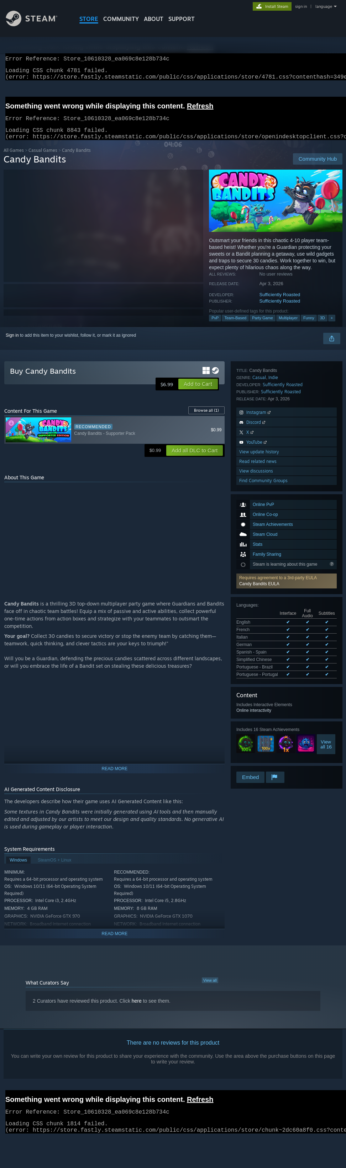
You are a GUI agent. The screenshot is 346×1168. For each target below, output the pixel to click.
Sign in (12, 343)
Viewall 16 (326, 599)
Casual (259, 637)
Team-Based (235, 326)
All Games (14, 158)
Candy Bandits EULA (259, 459)
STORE (88, 18)
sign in (301, 6)
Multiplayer (288, 326)
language (323, 6)
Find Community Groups (263, 740)
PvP (215, 326)
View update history (259, 711)
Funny (308, 326)
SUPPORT (181, 18)
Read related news (258, 721)
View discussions (256, 730)
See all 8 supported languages (265, 530)
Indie (273, 637)
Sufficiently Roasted (280, 303)
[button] (286, 456)
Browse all (206, 418)
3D (322, 326)
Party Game (262, 326)
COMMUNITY (121, 18)
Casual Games (42, 158)
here (137, 1009)
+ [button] (332, 326)
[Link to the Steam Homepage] (37, 24)
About (153, 18)
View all (210, 989)
